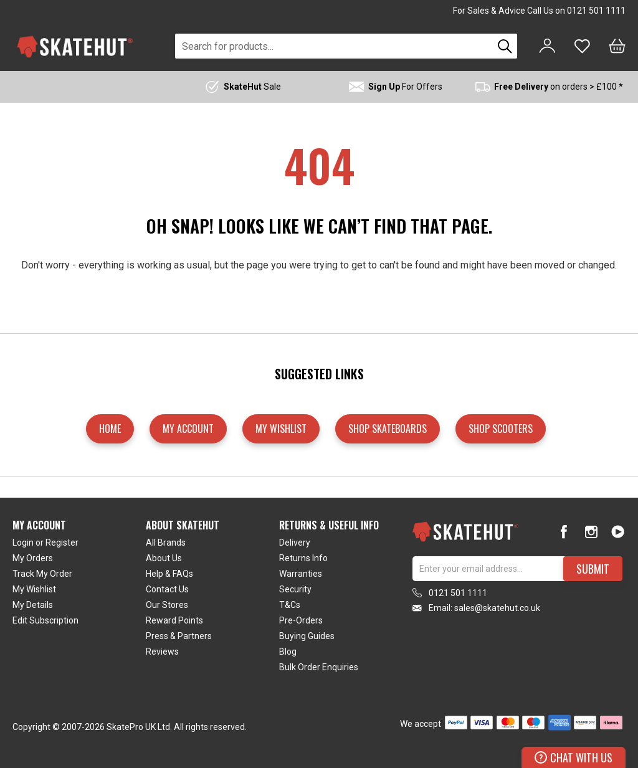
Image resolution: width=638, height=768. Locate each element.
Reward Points (174, 620)
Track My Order (42, 573)
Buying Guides (307, 636)
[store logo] (74, 46)
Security (295, 589)
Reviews (162, 651)
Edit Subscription (45, 620)
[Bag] (617, 46)
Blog (288, 651)
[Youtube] (618, 531)
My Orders (32, 558)
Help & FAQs (169, 573)
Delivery (294, 542)
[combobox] (334, 46)
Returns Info (303, 558)
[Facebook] (564, 531)
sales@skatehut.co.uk (497, 608)
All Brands (166, 542)
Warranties (300, 573)
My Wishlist (34, 589)
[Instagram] (591, 531)
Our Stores (167, 604)
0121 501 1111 (596, 11)
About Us (164, 558)
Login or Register (45, 542)
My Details (32, 604)
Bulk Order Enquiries (318, 667)
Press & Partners (179, 636)
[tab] (79, 598)
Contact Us (167, 589)
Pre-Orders (301, 620)
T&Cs (289, 604)
